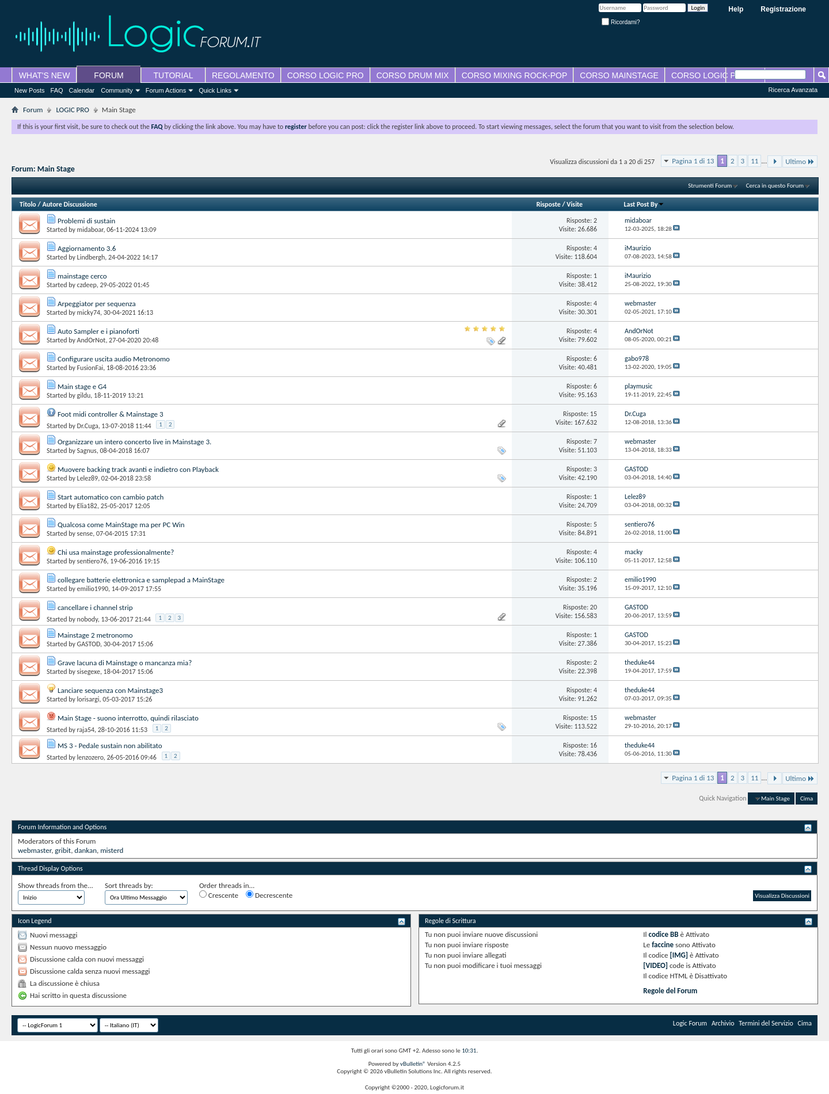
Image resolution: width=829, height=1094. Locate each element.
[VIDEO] (655, 965)
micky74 (88, 312)
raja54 (85, 730)
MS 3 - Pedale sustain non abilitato (110, 745)
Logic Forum (690, 1023)
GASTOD (88, 644)
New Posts (29, 90)
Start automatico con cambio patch (110, 497)
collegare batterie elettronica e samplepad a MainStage (141, 579)
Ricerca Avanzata (793, 89)
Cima (806, 798)
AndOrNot (91, 340)
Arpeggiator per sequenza (97, 303)
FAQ (57, 90)
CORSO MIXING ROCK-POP (515, 75)
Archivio (723, 1023)
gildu (84, 395)
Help (735, 9)
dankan (85, 850)
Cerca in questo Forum (775, 185)
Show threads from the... (55, 885)
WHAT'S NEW (44, 75)
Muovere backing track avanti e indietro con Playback (138, 469)
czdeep (87, 285)
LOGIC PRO (72, 109)
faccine (663, 944)
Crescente (218, 894)
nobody (87, 619)
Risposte (549, 204)
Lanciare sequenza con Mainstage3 (110, 690)
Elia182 (87, 506)
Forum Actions (166, 90)
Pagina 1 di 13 (693, 161)
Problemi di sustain (86, 220)
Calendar (82, 90)
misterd (111, 850)
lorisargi (88, 699)
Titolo (28, 204)
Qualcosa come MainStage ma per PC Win (121, 524)
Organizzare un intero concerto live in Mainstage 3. (134, 441)
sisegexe (88, 672)
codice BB (664, 934)
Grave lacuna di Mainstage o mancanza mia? (125, 662)
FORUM (108, 75)
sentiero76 (92, 561)
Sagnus (87, 451)
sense (85, 533)
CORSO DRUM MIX (413, 75)
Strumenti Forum (710, 185)
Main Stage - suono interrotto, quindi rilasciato (128, 718)
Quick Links (215, 90)
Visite (574, 204)
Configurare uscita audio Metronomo (114, 358)
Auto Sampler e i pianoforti (98, 331)
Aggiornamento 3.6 (87, 248)
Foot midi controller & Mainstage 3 (110, 414)
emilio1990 (92, 589)
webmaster (34, 850)
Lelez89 (87, 478)
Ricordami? (621, 22)
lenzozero (90, 757)
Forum (33, 109)
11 (754, 161)
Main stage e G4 (82, 386)
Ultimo (800, 161)
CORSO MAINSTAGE (619, 75)
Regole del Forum (670, 990)
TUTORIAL (173, 75)
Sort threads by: (129, 885)
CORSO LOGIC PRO (325, 75)
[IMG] (679, 955)
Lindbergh (91, 257)
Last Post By (643, 204)
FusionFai (90, 368)
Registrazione (783, 9)
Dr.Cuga (87, 426)
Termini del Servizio (766, 1023)
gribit (63, 850)
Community (117, 90)
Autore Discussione (69, 204)
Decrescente (269, 894)
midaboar (90, 230)
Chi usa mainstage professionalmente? (116, 552)
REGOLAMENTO (243, 75)
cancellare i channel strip (95, 607)
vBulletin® (413, 1064)
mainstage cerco (82, 276)
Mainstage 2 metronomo (95, 635)
